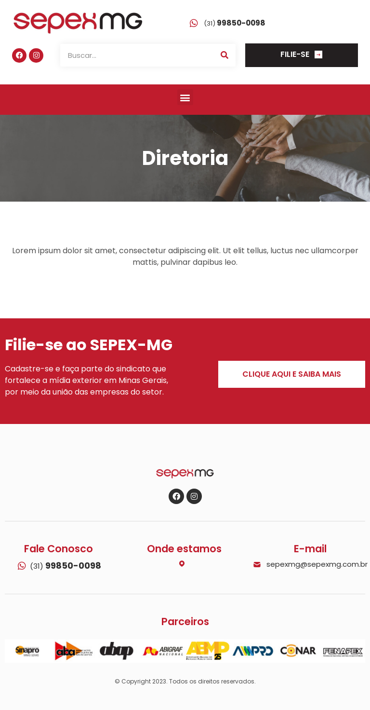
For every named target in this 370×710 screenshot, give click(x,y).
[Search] (224, 55)
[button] (185, 97)
